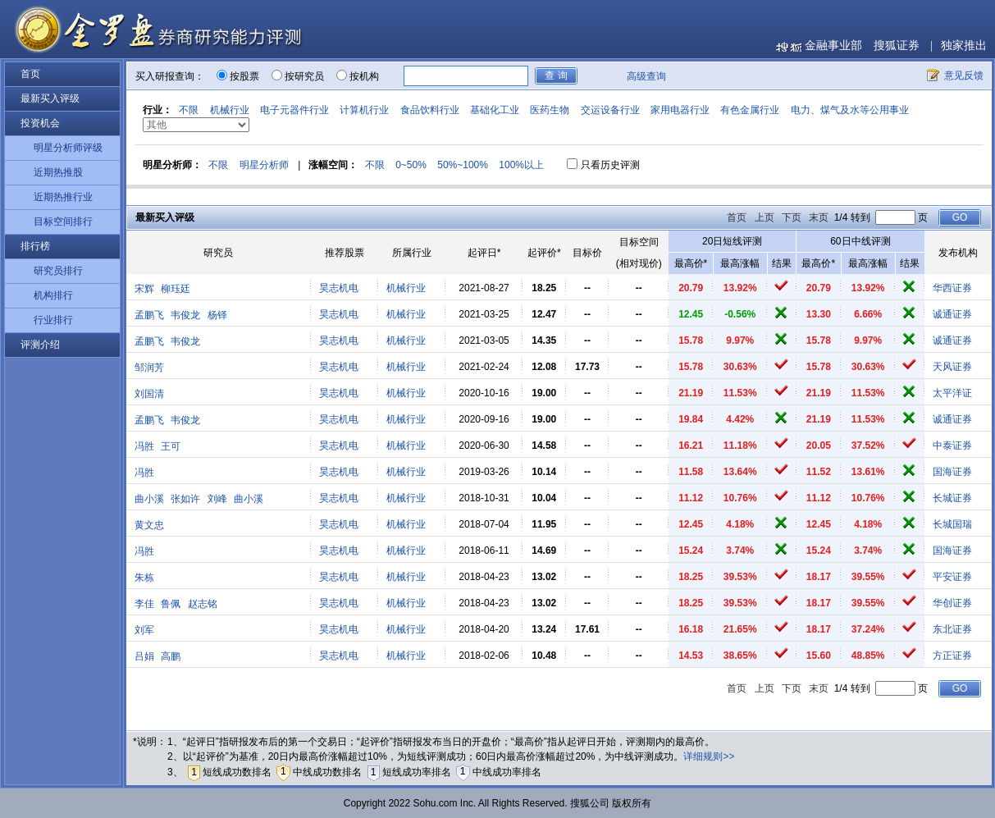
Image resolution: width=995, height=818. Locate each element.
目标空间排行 (63, 221)
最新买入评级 (50, 98)
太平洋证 (952, 393)
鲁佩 (170, 604)
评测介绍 (40, 344)
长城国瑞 (952, 524)
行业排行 (53, 320)
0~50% (411, 165)
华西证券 (952, 288)
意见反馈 (964, 75)
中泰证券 (952, 445)
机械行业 (229, 110)
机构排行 (53, 295)
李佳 (144, 604)
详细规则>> (708, 756)
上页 (764, 217)
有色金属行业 (749, 110)
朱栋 (144, 577)
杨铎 (217, 315)
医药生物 (549, 110)
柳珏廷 (175, 289)
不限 (189, 110)
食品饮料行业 (429, 110)
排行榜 (35, 246)
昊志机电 (338, 288)
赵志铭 (202, 604)
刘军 (144, 630)
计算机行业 (364, 110)
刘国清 (149, 394)
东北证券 (952, 629)
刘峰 (217, 499)
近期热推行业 (63, 197)
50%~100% (462, 165)
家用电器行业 (680, 110)
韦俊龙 (185, 315)
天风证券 (952, 366)
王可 (170, 446)
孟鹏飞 (149, 315)
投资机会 (40, 123)
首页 (30, 74)
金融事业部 (833, 45)
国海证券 (952, 472)
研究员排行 (58, 270)
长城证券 (952, 498)
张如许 (185, 499)
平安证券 (952, 577)
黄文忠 (149, 525)
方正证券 (952, 655)
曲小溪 (149, 499)
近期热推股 (58, 172)
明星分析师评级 (68, 147)
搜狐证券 (897, 45)
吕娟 (144, 656)
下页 (791, 217)
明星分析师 (264, 165)
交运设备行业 (610, 110)
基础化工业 (494, 110)
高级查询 (646, 76)
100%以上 (521, 165)
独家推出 (964, 45)
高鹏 (170, 656)
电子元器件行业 (294, 110)
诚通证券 (952, 314)
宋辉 (144, 289)
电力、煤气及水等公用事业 (850, 110)
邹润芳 (149, 367)
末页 (818, 217)
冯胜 (144, 446)
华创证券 (952, 603)
